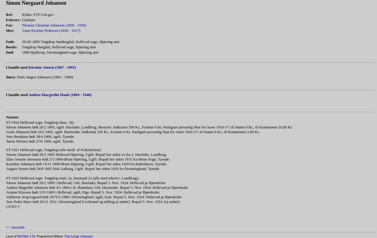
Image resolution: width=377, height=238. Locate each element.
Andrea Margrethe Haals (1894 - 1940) (59, 94)
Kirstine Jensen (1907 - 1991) (52, 67)
